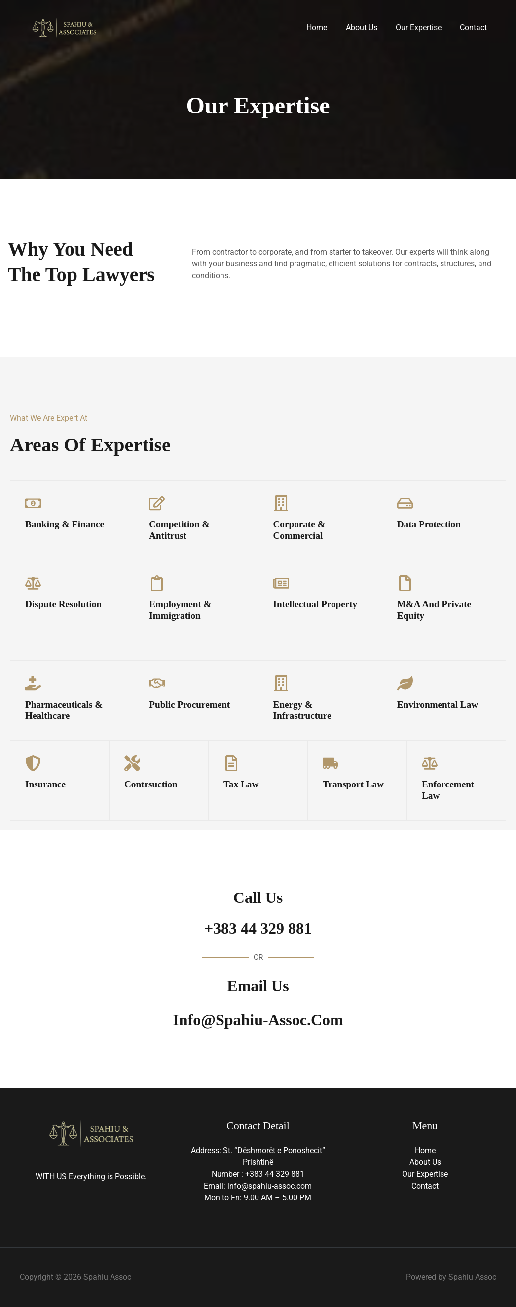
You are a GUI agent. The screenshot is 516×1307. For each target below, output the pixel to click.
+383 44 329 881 (258, 928)
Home (326, 27)
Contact (474, 27)
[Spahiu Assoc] (64, 27)
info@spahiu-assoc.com (258, 1020)
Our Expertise (422, 27)
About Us (368, 27)
